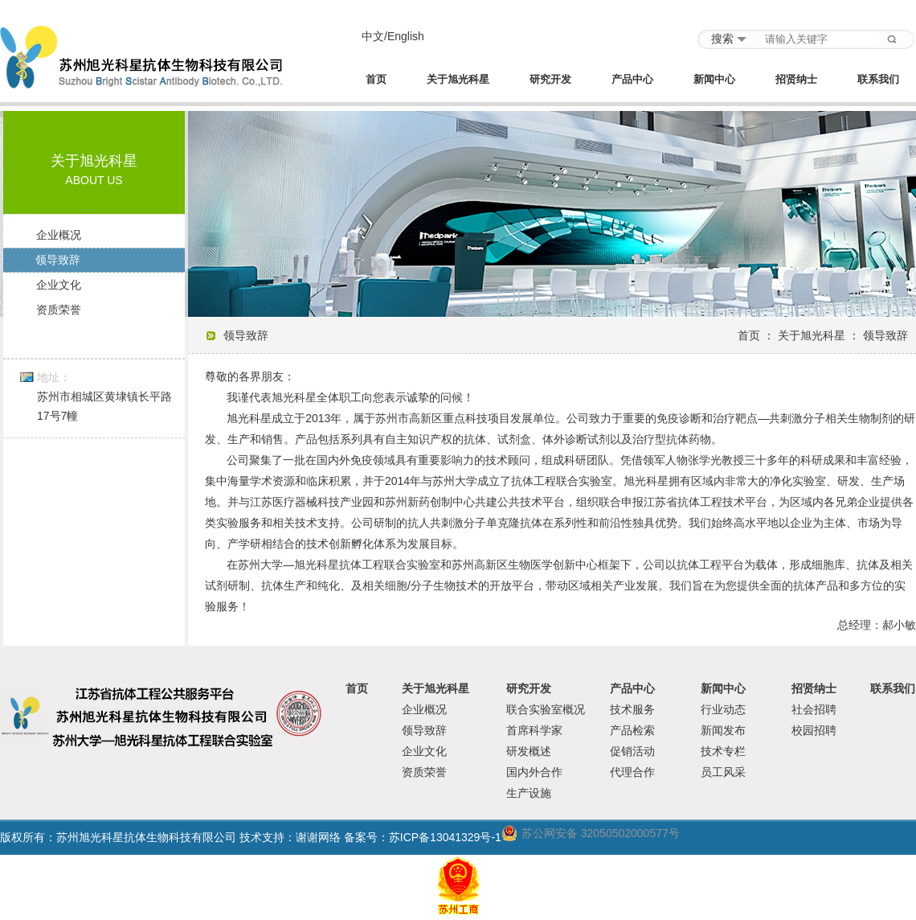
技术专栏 (723, 751)
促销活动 (632, 751)
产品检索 (632, 730)
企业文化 (58, 284)
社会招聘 (813, 709)
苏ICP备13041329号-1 (445, 837)
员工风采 (723, 772)
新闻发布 (723, 730)
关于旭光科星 (458, 80)
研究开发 (550, 80)
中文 (373, 36)
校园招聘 (813, 730)
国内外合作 (534, 772)
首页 (376, 80)
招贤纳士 (796, 80)
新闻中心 (714, 80)
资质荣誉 (58, 309)
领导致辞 (57, 259)
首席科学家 (534, 730)
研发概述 (528, 751)
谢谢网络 (318, 837)
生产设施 (528, 793)
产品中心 (632, 80)
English (405, 36)
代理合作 (632, 772)
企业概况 (58, 234)
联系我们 (878, 80)
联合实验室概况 (545, 709)
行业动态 (723, 709)
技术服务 (632, 709)
